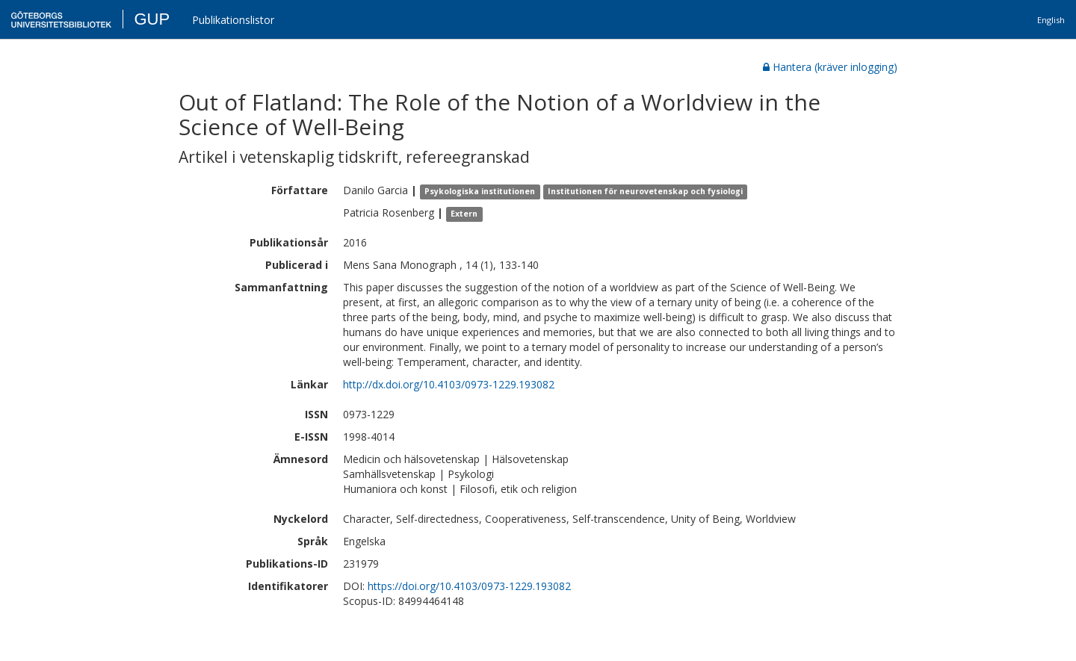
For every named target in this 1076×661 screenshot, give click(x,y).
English (1051, 19)
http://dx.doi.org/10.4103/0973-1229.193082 (448, 384)
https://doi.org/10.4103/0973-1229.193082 (469, 586)
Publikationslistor (233, 20)
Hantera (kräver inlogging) (830, 67)
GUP (152, 19)
